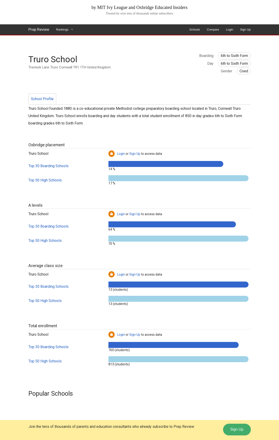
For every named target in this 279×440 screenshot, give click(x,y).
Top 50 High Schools (45, 180)
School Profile (42, 99)
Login (229, 29)
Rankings (62, 29)
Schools (194, 29)
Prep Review (38, 29)
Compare (213, 29)
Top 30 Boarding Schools (48, 166)
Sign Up (245, 29)
